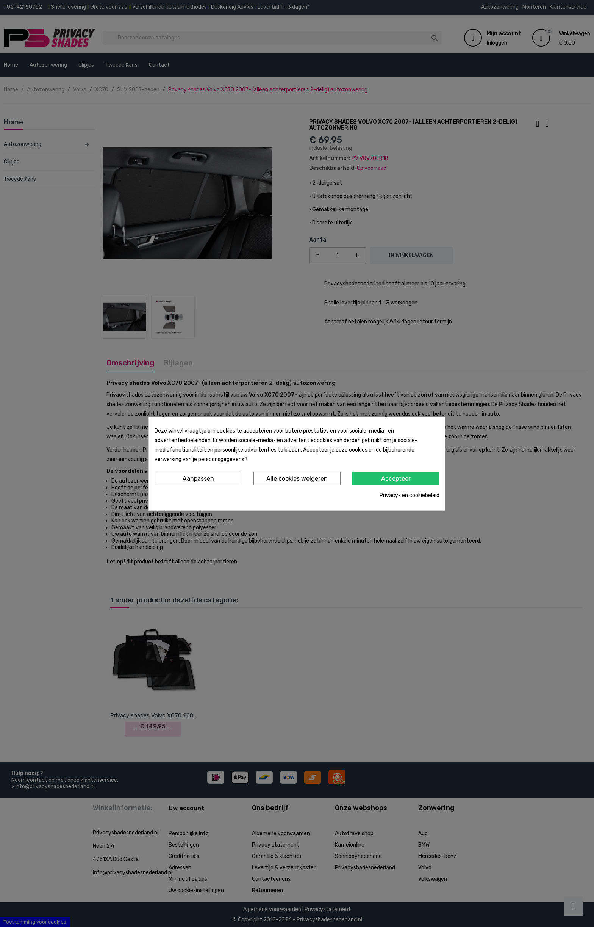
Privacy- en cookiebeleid (409, 495)
